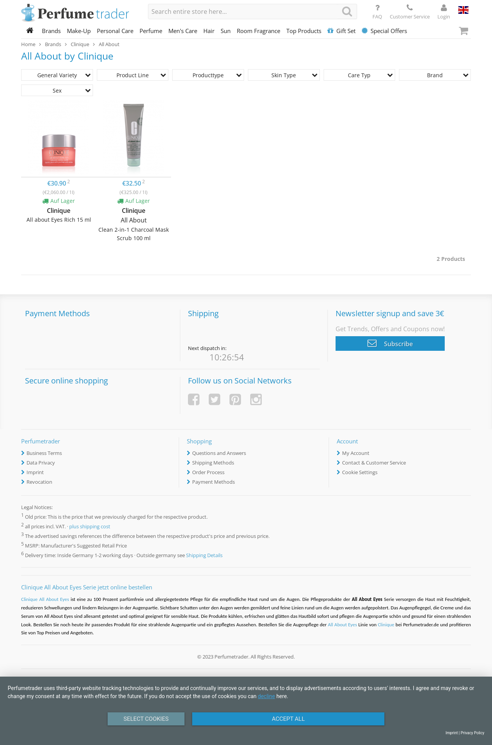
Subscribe (390, 343)
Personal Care (115, 31)
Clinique (386, 624)
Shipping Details (204, 555)
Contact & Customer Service (374, 462)
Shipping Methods (213, 462)
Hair (208, 31)
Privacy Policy (472, 733)
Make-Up (79, 31)
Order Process (208, 472)
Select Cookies (145, 718)
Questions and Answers (219, 453)
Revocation (39, 481)
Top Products (303, 31)
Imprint (35, 472)
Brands (51, 31)
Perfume (151, 31)
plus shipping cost (89, 526)
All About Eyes (342, 624)
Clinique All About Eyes (46, 599)
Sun (226, 31)
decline (266, 696)
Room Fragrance (258, 31)
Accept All (288, 718)
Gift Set (341, 31)
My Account (355, 453)
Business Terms (44, 453)
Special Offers (384, 31)
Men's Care (182, 31)
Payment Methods (213, 481)
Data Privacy (41, 462)
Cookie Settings (359, 472)
